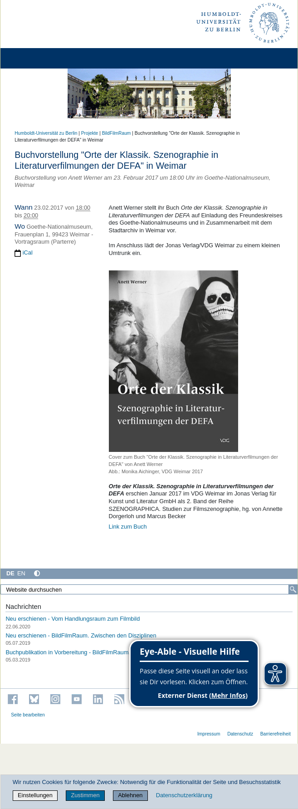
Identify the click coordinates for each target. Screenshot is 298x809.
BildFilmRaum (116, 133)
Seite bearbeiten (28, 714)
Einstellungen (35, 795)
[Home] (32, 58)
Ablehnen (130, 795)
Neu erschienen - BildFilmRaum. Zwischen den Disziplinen (80, 635)
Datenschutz (240, 733)
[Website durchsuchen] (149, 589)
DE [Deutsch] (10, 573)
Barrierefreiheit (275, 733)
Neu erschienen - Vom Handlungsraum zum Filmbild (72, 618)
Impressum (208, 733)
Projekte (89, 133)
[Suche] (293, 589)
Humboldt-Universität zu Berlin (46, 133)
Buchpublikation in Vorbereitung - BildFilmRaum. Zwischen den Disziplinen (101, 652)
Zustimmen (85, 795)
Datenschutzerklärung (184, 795)
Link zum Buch (128, 526)
